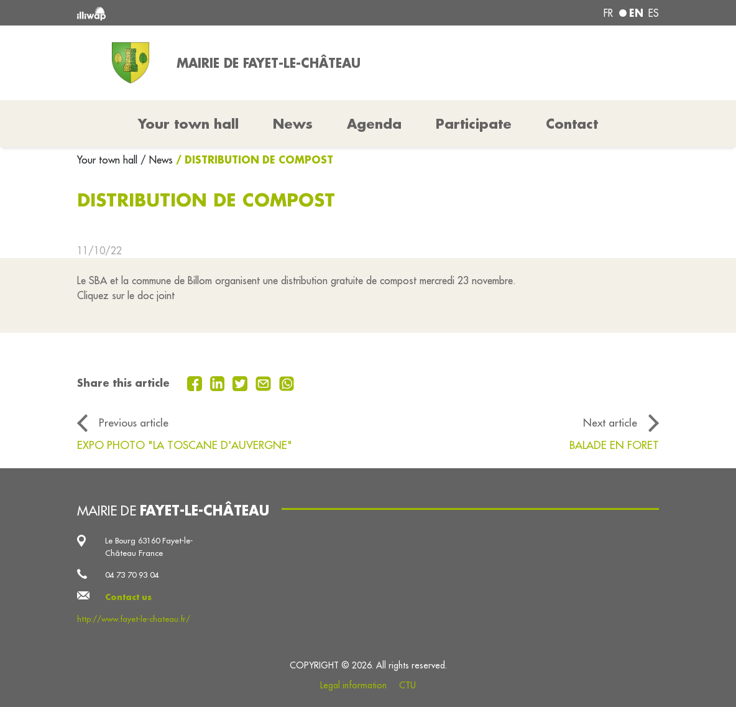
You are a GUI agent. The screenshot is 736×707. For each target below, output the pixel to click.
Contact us (128, 597)
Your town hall (108, 160)
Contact (572, 123)
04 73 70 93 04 (132, 575)
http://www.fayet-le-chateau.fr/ (133, 619)
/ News (156, 160)
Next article (610, 422)
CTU (407, 685)
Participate (474, 123)
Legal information (353, 685)
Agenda (374, 123)
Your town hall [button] (188, 123)
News (293, 123)
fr (608, 13)
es (653, 13)
